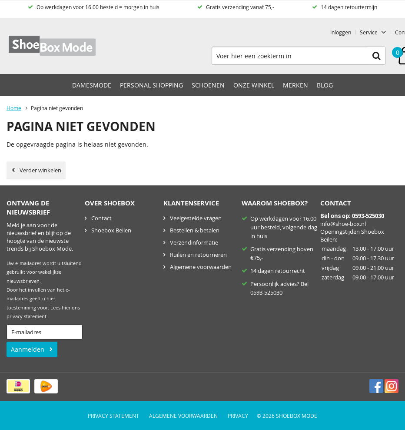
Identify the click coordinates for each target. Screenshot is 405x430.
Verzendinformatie (194, 242)
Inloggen (340, 32)
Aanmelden (27, 349)
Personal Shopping (151, 85)
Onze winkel (253, 85)
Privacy (238, 415)
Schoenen (208, 85)
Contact (101, 218)
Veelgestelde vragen (196, 218)
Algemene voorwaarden (201, 267)
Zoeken (376, 55)
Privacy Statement (113, 415)
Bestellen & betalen (194, 230)
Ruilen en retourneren (198, 255)
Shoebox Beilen (111, 230)
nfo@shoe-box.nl (344, 224)
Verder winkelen (40, 170)
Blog (325, 85)
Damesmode (91, 85)
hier (66, 308)
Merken (295, 85)
